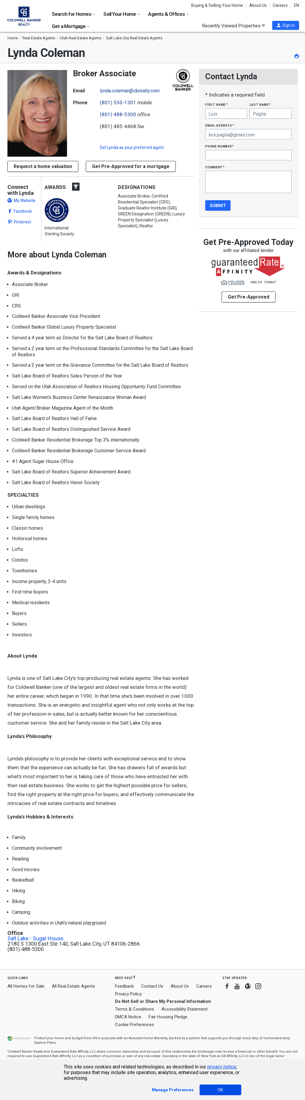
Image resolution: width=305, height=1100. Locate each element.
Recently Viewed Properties (233, 25)
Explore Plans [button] (45, 1043)
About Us (258, 5)
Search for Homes (73, 14)
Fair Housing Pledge (168, 1017)
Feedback (124, 986)
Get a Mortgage (71, 26)
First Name (216, 104)
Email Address (219, 125)
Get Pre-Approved (248, 297)
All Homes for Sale (25, 986)
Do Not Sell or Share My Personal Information (163, 1001)
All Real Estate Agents (73, 986)
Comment (214, 167)
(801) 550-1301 (118, 102)
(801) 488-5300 (118, 114)
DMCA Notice (128, 1017)
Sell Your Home (121, 14)
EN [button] (296, 5)
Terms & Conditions (134, 1009)
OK (220, 1089)
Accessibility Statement (184, 1009)
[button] (285, 25)
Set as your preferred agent (132, 147)
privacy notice (221, 1067)
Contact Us (152, 986)
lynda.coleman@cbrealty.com (130, 91)
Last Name (260, 104)
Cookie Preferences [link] (134, 1024)
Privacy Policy (128, 994)
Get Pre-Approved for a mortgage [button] (130, 166)
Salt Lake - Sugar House (35, 938)
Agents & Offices (168, 14)
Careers (280, 5)
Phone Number (219, 146)
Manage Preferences (173, 1090)
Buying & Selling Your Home (217, 5)
